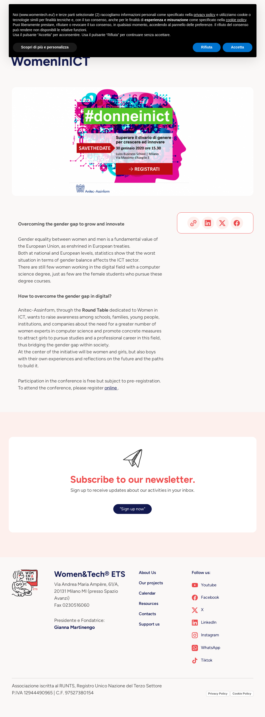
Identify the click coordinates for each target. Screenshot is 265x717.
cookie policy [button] (236, 20)
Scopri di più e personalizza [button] (45, 47)
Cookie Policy (241, 693)
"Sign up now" (132, 508)
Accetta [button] (237, 47)
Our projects (151, 582)
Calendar (147, 593)
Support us (149, 624)
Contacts (147, 613)
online (111, 388)
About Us (147, 572)
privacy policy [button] (204, 15)
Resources (148, 603)
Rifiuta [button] (206, 47)
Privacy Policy (218, 693)
